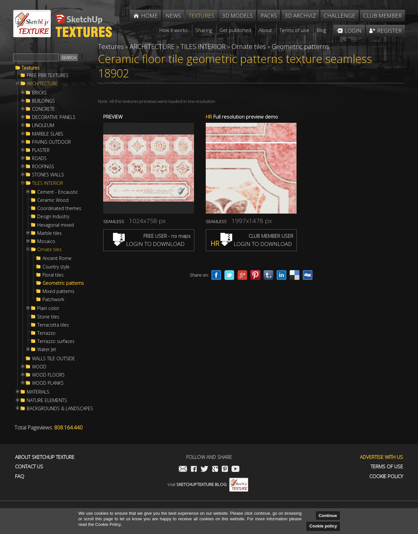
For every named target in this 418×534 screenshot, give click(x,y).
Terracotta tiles (53, 325)
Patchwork (53, 299)
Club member (382, 15)
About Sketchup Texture (44, 457)
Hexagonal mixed (55, 225)
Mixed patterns (58, 291)
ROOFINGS (43, 167)
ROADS (39, 158)
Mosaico (46, 241)
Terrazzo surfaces (55, 341)
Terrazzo (46, 333)
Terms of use (387, 466)
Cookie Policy (386, 476)
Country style (56, 267)
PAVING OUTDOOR (51, 142)
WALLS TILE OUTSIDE (53, 359)
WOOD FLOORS (48, 375)
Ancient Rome (57, 258)
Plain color (48, 308)
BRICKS (39, 93)
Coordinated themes (59, 208)
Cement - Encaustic (57, 192)
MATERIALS (38, 392)
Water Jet (46, 349)
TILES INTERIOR (47, 183)
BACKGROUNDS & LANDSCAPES (60, 409)
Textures (31, 68)
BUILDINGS (43, 101)
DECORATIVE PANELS (53, 117)
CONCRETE (43, 109)
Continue (328, 515)
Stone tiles (48, 317)
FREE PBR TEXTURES (48, 75)
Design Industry (53, 216)
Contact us (29, 466)
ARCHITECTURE (42, 84)
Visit (208, 484)
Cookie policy (323, 526)
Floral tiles (53, 275)
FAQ (19, 476)
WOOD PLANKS (48, 383)
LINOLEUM (43, 125)
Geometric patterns (63, 283)
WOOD (39, 367)
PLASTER (41, 150)
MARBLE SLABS (47, 134)
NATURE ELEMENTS (47, 400)
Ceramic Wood (53, 200)
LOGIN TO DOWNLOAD (149, 244)
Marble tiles (49, 233)
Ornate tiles (49, 249)
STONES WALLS (48, 175)
